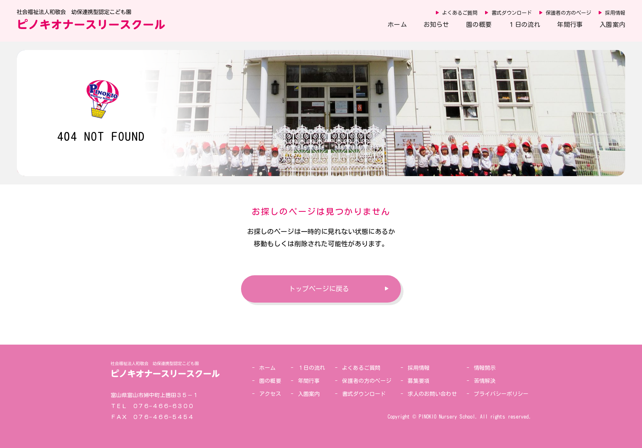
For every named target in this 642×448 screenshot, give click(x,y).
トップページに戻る (319, 288)
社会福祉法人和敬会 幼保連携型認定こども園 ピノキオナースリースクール (91, 19)
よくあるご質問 (460, 12)
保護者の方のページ (568, 12)
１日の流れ (524, 24)
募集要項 (419, 381)
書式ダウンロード (511, 12)
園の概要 (479, 24)
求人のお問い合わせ (432, 394)
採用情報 (615, 12)
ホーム (397, 24)
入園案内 (612, 24)
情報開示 (485, 368)
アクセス (270, 394)
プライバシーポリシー (501, 394)
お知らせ (436, 24)
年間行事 (570, 24)
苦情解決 (485, 381)
